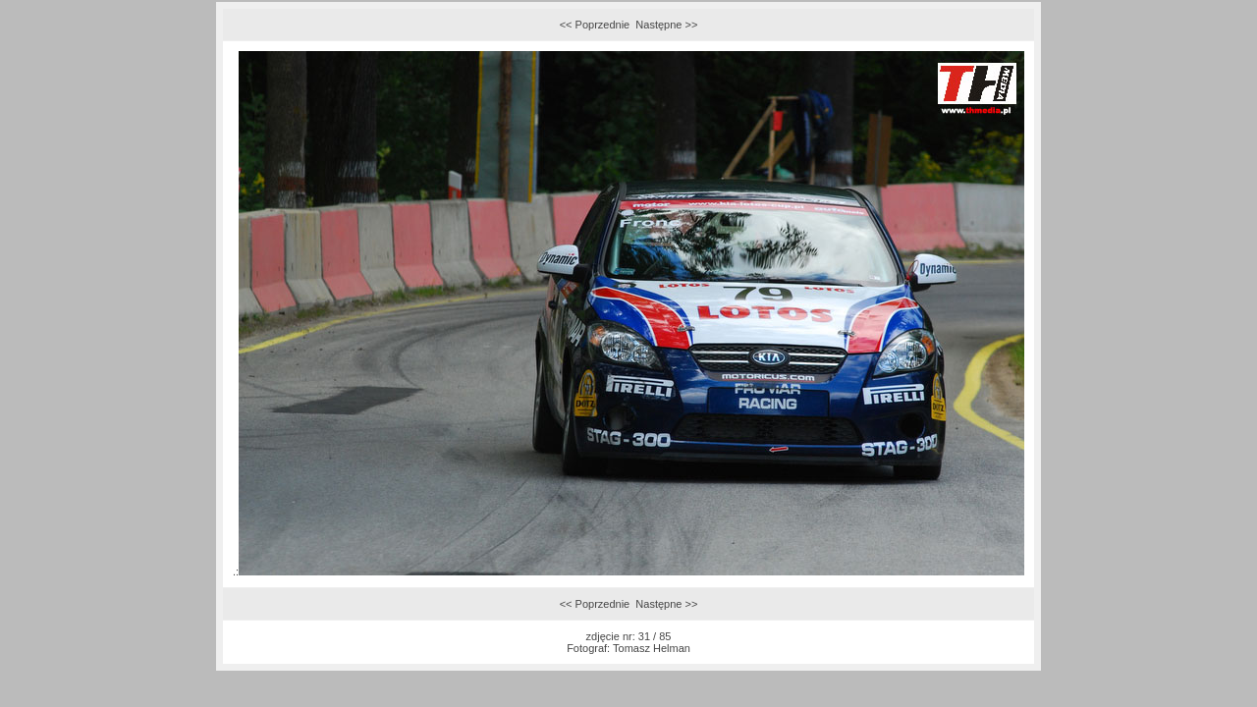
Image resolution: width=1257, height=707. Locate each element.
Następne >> (666, 24)
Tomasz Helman (651, 648)
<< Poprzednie (595, 24)
